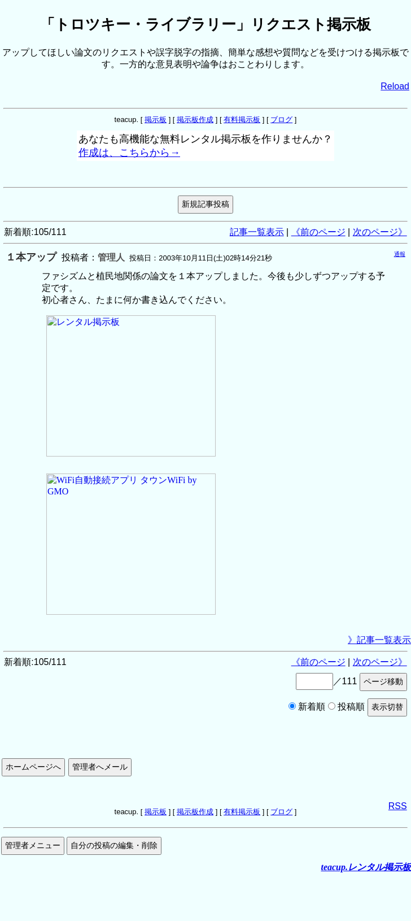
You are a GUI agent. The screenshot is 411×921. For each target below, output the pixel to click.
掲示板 (156, 119)
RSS (397, 806)
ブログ (281, 119)
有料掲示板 (242, 119)
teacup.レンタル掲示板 (366, 867)
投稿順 (346, 706)
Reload (395, 86)
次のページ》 (380, 232)
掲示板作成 (195, 119)
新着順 (306, 706)
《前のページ (318, 232)
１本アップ (31, 257)
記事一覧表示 (257, 232)
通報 (399, 254)
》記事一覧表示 (379, 640)
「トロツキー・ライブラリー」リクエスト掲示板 (205, 24)
